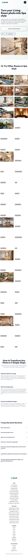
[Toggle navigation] (25, 2)
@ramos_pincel (19, 553)
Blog (14, 529)
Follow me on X (14, 550)
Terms (14, 530)
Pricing (14, 527)
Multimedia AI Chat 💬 (14, 501)
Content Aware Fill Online (14, 519)
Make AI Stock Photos (14, 522)
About (14, 535)
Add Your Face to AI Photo (14, 512)
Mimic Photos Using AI (14, 516)
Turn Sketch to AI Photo (14, 521)
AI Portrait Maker (14, 486)
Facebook (14, 549)
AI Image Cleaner (14, 488)
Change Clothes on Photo (14, 508)
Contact (14, 534)
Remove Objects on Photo (14, 509)
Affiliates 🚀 (14, 539)
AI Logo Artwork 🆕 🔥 (14, 491)
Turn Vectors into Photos (14, 517)
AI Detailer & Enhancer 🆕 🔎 (14, 503)
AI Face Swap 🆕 (14, 499)
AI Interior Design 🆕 (14, 496)
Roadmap (14, 537)
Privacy (14, 532)
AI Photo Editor (14, 485)
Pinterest (14, 545)
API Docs (14, 540)
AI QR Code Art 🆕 (14, 490)
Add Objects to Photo (14, 511)
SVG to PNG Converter (14, 498)
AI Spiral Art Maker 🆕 (14, 493)
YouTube (14, 547)
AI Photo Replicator (14, 494)
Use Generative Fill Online (14, 514)
